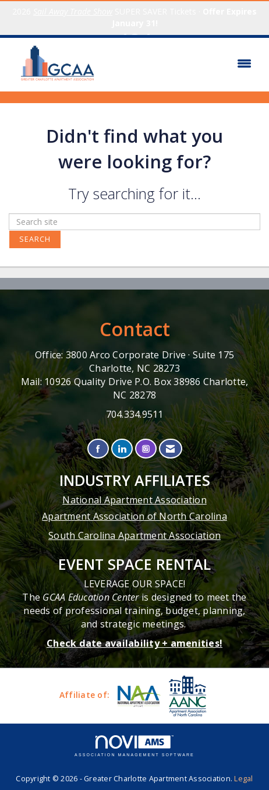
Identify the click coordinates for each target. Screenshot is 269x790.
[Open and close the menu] (182, 63)
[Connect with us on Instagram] (146, 449)
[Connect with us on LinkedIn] (122, 449)
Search (35, 239)
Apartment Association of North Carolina (134, 516)
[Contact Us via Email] (170, 449)
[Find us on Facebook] (98, 449)
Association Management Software (134, 746)
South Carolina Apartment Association (134, 535)
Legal (243, 779)
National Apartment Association (134, 499)
